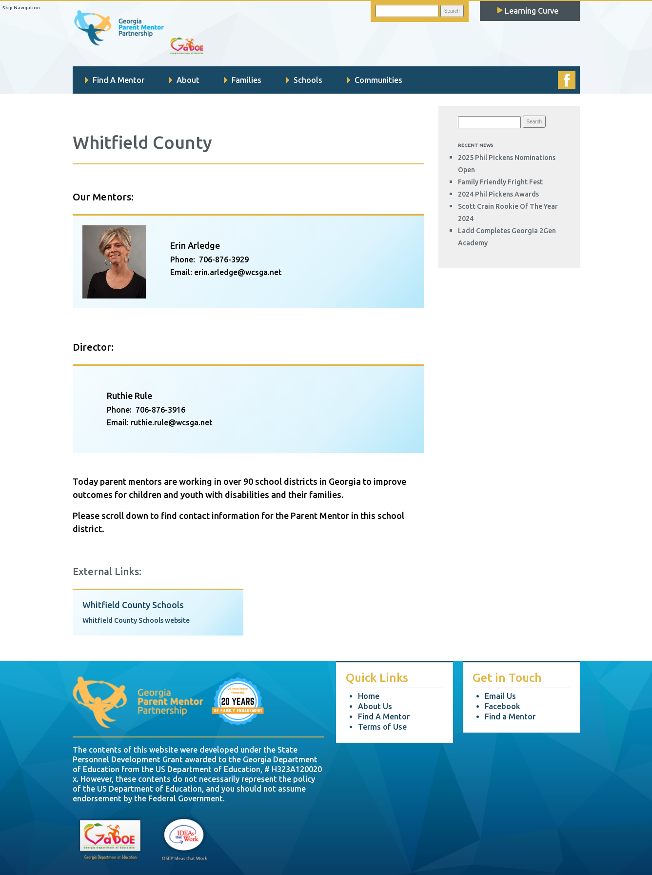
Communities (374, 80)
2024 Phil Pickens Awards (498, 194)
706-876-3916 (160, 409)
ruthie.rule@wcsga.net (172, 422)
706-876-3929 (224, 259)
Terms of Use (382, 726)
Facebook (502, 706)
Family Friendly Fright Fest (500, 182)
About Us (375, 706)
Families (242, 80)
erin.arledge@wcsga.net (238, 272)
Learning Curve (527, 10)
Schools (304, 80)
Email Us (500, 696)
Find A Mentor (114, 80)
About (184, 80)
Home (368, 696)
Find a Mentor (510, 716)
